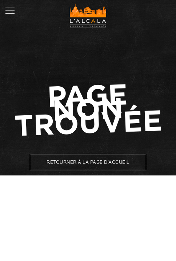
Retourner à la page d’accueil (88, 162)
